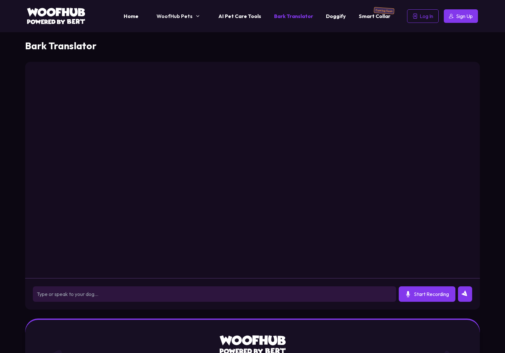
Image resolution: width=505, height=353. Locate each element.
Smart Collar (374, 16)
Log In (423, 16)
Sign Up (461, 16)
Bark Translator (293, 16)
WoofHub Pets (178, 16)
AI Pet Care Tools (239, 16)
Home (131, 16)
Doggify (336, 16)
